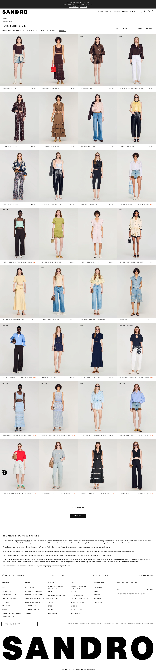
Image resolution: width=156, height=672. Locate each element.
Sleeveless (6, 30)
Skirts (50, 602)
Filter (125, 28)
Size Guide (6, 605)
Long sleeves (32, 30)
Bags (50, 606)
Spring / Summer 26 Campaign (36, 598)
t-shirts (27, 541)
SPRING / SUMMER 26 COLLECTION (55, 587)
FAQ (3, 587)
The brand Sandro (32, 609)
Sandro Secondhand (33, 591)
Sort (118, 28)
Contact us (6, 591)
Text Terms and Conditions (125, 623)
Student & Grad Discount (12, 613)
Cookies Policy (108, 623)
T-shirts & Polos (77, 602)
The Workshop (31, 605)
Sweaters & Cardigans (57, 595)
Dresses (51, 591)
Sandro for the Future (34, 595)
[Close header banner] (154, 4)
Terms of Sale (73, 623)
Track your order (9, 595)
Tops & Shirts (53, 598)
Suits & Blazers (77, 609)
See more (62, 30)
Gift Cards (6, 602)
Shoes (50, 609)
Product (139, 28)
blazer (14, 561)
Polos (42, 30)
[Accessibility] (4, 472)
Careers (28, 613)
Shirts (73, 591)
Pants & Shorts (77, 595)
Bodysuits (51, 30)
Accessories (53, 613)
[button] (100, 13)
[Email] (135, 589)
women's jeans (119, 559)
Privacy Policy (96, 623)
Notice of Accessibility (144, 623)
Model (151, 28)
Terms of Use (84, 623)
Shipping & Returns (9, 598)
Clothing (7, 20)
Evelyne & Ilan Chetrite (34, 602)
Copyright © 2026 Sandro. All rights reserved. (78, 669)
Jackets (74, 606)
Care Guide (6, 609)
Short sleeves (18, 30)
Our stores (29, 587)
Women (5, 18)
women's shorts (62, 547)
